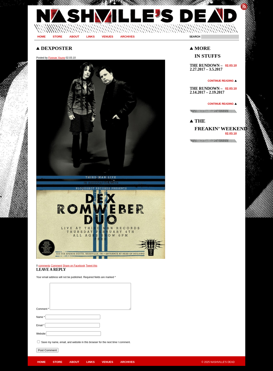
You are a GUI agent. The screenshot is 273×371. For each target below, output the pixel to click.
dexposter (56, 48)
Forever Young (56, 57)
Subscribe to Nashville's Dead (244, 6)
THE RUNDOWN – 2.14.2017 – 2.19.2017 (207, 90)
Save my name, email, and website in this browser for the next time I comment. (86, 347)
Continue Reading (221, 80)
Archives (127, 36)
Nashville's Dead (136, 16)
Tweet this (91, 265)
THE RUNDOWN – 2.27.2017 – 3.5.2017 (206, 67)
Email (40, 330)
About (74, 36)
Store (57, 36)
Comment (56, 265)
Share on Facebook (74, 265)
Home (41, 36)
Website (40, 338)
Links (90, 36)
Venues (107, 36)
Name (40, 322)
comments (44, 265)
